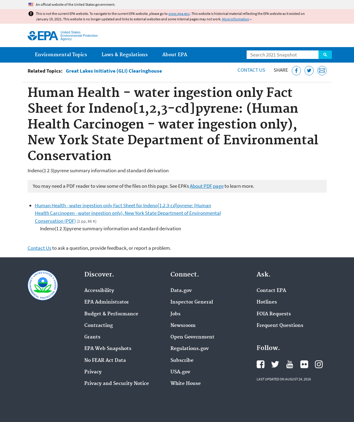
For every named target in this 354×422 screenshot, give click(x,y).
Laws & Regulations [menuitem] (125, 55)
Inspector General (191, 302)
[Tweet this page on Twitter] (309, 70)
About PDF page (207, 186)
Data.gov (181, 290)
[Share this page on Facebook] (296, 70)
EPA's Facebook (261, 364)
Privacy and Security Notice (116, 383)
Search (325, 54)
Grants (92, 337)
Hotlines (267, 302)
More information (235, 19)
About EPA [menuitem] (174, 55)
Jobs (175, 314)
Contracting (98, 325)
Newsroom (183, 325)
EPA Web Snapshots (107, 349)
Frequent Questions (280, 325)
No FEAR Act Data (105, 360)
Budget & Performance (111, 314)
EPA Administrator (106, 302)
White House (185, 383)
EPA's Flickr (304, 364)
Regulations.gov (189, 349)
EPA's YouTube (290, 364)
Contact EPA (271, 290)
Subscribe (182, 360)
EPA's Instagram (319, 364)
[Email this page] (322, 70)
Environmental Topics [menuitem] (61, 55)
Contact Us (251, 70)
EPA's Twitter (275, 364)
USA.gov (180, 372)
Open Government (192, 337)
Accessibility (99, 290)
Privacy (93, 372)
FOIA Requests (274, 314)
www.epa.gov (179, 13)
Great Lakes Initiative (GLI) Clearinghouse (114, 71)
